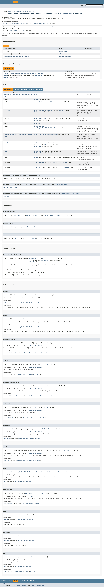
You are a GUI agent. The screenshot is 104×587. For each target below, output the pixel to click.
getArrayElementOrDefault (43, 110)
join (35, 134)
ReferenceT (26, 54)
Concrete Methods (35, 89)
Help (36, 2)
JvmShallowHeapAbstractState (13, 73)
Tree (19, 2)
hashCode (37, 123)
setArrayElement (39, 162)
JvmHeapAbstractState (19, 23)
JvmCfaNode (37, 146)
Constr (18, 7)
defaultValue (63, 51)
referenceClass (64, 54)
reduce (36, 157)
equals (36, 99)
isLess (16, 187)
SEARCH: (83, 5)
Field (13, 7)
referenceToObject (65, 56)
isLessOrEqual (39, 126)
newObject (37, 151)
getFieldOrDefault (40, 118)
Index (32, 2)
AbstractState (66, 14)
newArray (37, 142)
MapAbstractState (10, 56)
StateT (13, 51)
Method (23, 7)
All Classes (4, 5)
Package (9, 2)
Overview (3, 2)
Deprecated (25, 2)
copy (35, 94)
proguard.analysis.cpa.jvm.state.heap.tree (21, 11)
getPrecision (7, 187)
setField (37, 167)
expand (36, 102)
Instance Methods (20, 89)
